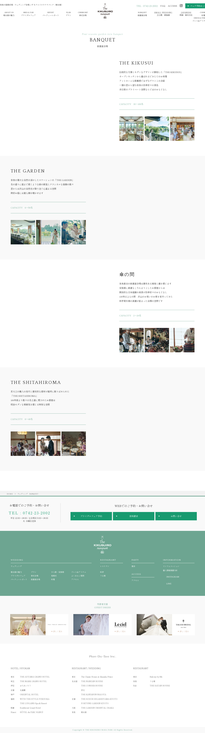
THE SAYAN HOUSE (160, 685)
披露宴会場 (142, 14)
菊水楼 (84, 712)
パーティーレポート (50, 14)
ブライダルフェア (28, 14)
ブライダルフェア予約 (91, 516)
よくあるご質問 (77, 575)
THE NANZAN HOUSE (92, 681)
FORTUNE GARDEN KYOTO (95, 703)
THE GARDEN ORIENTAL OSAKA (97, 707)
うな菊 (103, 575)
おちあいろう (25, 685)
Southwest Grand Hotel (30, 707)
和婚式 (54, 575)
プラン (68, 14)
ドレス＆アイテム (78, 572)
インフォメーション (178, 563)
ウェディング (23, 493)
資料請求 (133, 516)
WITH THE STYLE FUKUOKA (34, 699)
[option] (131, 128)
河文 (83, 690)
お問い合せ (176, 516)
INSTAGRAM (172, 577)
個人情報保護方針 (170, 570)
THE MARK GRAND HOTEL (33, 681)
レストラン (111, 563)
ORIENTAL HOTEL (29, 694)
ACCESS (172, 5)
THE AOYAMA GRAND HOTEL (35, 676)
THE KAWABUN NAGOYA (93, 694)
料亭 (102, 572)
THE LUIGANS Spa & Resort (33, 703)
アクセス (75, 579)
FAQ (162, 5)
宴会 (142, 563)
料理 (53, 579)
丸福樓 (22, 690)
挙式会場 (83, 14)
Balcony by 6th (156, 676)
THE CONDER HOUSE (92, 685)
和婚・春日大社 (186, 13)
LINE (168, 583)
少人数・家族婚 (163, 13)
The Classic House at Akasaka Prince (97, 676)
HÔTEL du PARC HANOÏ (31, 712)
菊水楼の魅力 (8, 14)
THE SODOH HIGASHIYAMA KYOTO (99, 699)
